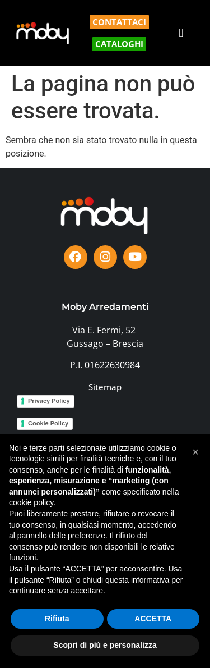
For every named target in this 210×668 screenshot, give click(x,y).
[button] (181, 33)
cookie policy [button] (31, 502)
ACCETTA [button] (152, 618)
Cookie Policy (48, 423)
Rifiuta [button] (57, 618)
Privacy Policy (49, 400)
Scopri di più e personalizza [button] (104, 644)
